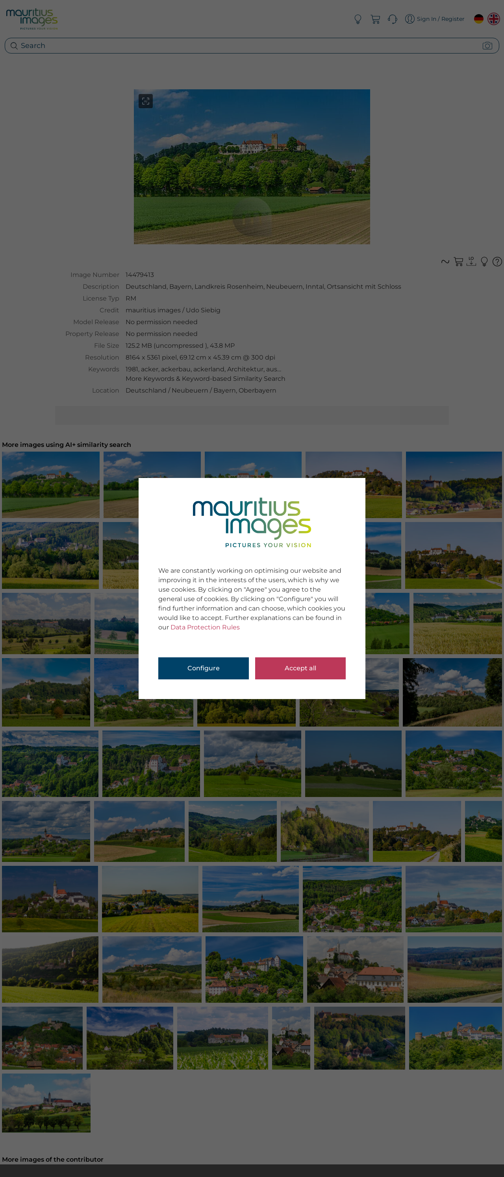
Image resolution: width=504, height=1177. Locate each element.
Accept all (300, 668)
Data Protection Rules (205, 627)
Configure (203, 668)
